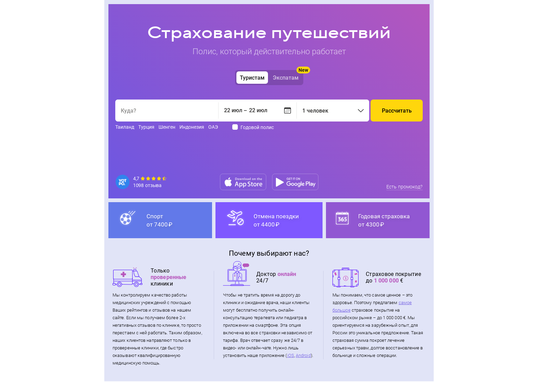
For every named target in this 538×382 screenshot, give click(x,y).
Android (303, 356)
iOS (290, 356)
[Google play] (295, 182)
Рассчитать (397, 110)
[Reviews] (142, 182)
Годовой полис (257, 127)
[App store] (243, 182)
